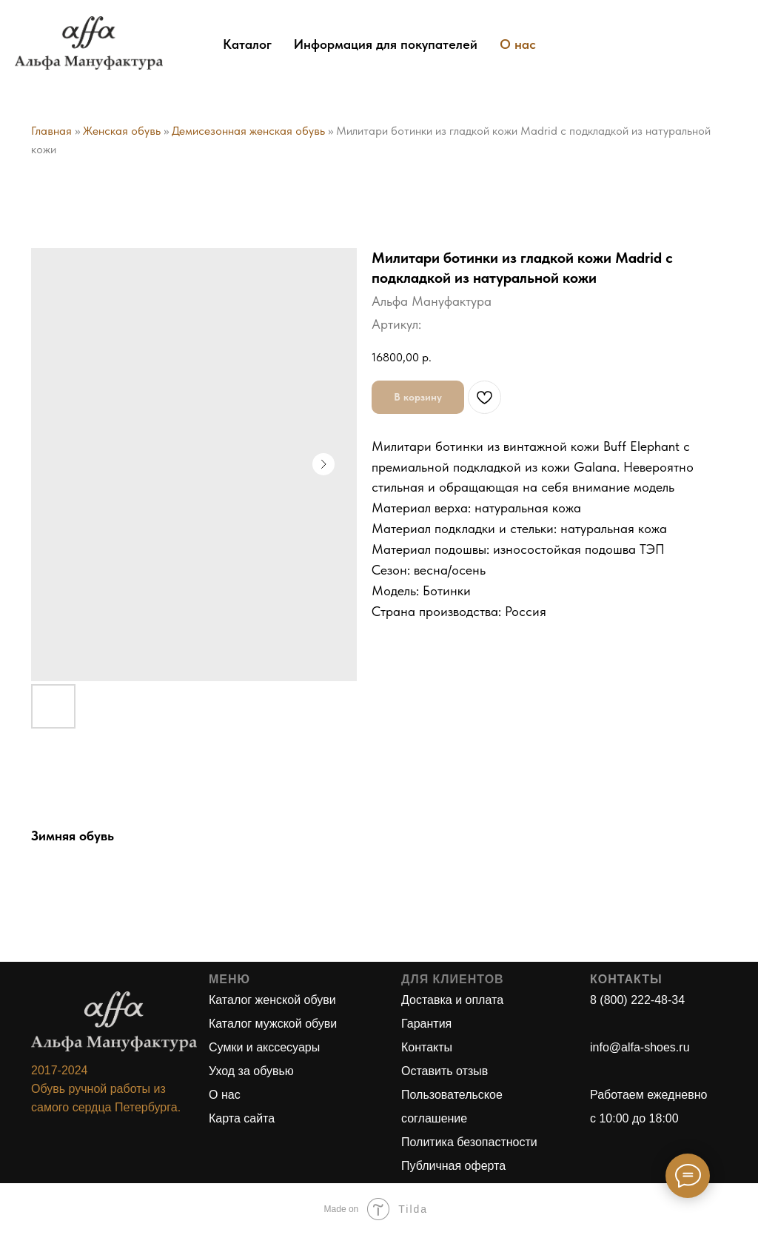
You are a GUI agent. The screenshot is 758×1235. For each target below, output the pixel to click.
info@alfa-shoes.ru (640, 1047)
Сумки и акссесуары (264, 1047)
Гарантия (426, 1023)
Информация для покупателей (385, 44)
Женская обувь (122, 131)
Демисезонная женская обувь (248, 131)
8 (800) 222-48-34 (637, 1000)
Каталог (247, 44)
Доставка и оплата (452, 1000)
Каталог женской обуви (272, 1000)
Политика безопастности (469, 1142)
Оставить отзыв (444, 1071)
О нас (518, 44)
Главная (51, 131)
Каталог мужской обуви (273, 1023)
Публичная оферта (453, 1165)
